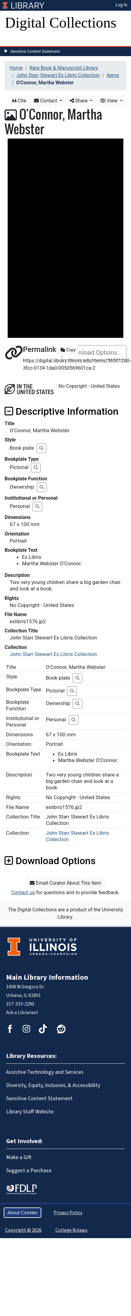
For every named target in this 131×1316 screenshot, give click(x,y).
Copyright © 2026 (23, 1230)
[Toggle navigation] (13, 40)
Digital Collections (60, 22)
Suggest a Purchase (28, 1170)
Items (113, 75)
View (109, 101)
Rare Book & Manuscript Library (64, 68)
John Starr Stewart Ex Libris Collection (58, 75)
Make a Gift (19, 1157)
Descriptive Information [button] (61, 411)
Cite (19, 101)
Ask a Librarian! (22, 1012)
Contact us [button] (23, 892)
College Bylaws (71, 1230)
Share (79, 101)
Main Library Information (47, 977)
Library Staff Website (30, 1112)
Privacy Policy (68, 1212)
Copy (68, 349)
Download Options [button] (50, 861)
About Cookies (22, 1212)
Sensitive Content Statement (35, 51)
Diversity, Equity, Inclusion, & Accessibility (53, 1085)
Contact (46, 101)
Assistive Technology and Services (45, 1072)
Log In (121, 4)
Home (16, 68)
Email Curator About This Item (65, 883)
